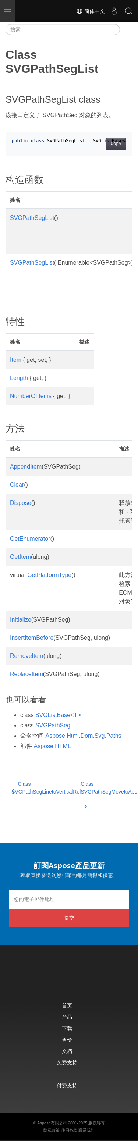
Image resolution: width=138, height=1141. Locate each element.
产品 (67, 1016)
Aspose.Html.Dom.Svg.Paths (83, 736)
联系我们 (86, 1130)
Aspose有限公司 (52, 1123)
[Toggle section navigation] (126, 29)
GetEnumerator (30, 539)
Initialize (20, 620)
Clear (17, 485)
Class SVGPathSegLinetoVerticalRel (46, 788)
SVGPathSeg (52, 725)
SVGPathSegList (32, 218)
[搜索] (63, 29)
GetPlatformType (49, 575)
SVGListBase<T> (58, 715)
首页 (67, 1005)
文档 (67, 1051)
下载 (67, 1028)
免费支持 (67, 1062)
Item (15, 360)
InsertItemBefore (31, 638)
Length (19, 378)
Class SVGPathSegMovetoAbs (109, 792)
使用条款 (69, 1130)
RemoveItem (26, 656)
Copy (116, 143)
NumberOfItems (31, 396)
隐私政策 (51, 1130)
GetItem (20, 557)
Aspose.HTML (52, 746)
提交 (69, 917)
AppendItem (26, 466)
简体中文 (90, 11)
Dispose (20, 503)
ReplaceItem (26, 674)
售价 (67, 1039)
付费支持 (67, 1085)
